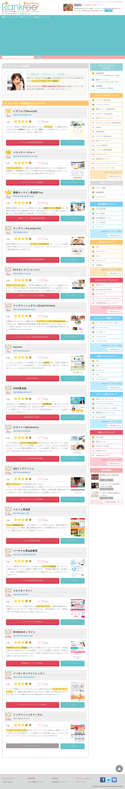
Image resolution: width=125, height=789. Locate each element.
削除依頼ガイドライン (59, 782)
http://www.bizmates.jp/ (22, 431)
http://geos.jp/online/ (20, 594)
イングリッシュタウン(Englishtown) (34, 305)
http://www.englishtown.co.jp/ (24, 309)
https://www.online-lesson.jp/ (24, 677)
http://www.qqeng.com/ (22, 472)
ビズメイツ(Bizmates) (26, 427)
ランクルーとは (8, 778)
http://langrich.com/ (20, 232)
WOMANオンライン (24, 632)
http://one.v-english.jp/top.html (24, 555)
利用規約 (54, 778)
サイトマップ (80, 782)
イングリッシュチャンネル (27, 714)
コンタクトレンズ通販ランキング (106, 318)
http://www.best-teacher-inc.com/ (25, 156)
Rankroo (106, 786)
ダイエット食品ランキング (106, 394)
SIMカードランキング (106, 432)
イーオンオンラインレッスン (29, 673)
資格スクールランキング (106, 356)
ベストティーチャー (24, 152)
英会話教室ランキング (106, 204)
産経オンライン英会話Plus (28, 192)
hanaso (17, 347)
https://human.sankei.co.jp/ (23, 196)
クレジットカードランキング (106, 280)
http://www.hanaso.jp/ (21, 351)
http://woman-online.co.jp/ (23, 636)
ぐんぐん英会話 (21, 509)
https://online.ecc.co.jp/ (22, 273)
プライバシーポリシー (83, 778)
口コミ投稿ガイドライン (35, 782)
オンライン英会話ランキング (106, 95)
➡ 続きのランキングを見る (111, 231)
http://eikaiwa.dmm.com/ (22, 392)
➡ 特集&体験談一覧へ (112, 502)
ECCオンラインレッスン (27, 270)
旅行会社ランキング (106, 242)
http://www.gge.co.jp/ (21, 513)
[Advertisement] (62, 37)
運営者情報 (30, 778)
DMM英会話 (19, 388)
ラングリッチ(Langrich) (27, 228)
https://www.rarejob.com (22, 115)
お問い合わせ (7, 782)
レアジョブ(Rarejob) (25, 111)
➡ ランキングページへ (113, 172)
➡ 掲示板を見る (115, 176)
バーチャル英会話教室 (25, 551)
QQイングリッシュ (23, 468)
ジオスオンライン (23, 590)
